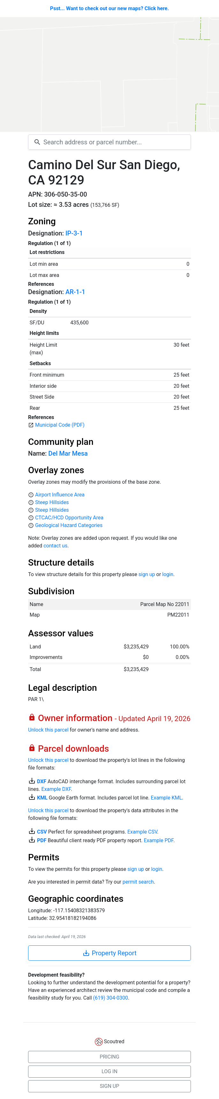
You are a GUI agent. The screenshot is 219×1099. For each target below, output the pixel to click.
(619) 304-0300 (110, 998)
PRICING (109, 1057)
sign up (147, 574)
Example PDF (158, 840)
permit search (138, 882)
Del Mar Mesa (67, 453)
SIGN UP (109, 1086)
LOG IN (109, 1071)
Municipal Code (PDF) (60, 425)
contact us (55, 546)
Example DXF (56, 789)
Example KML (166, 798)
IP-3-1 (74, 233)
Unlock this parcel (48, 730)
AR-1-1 (75, 292)
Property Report (109, 953)
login (167, 574)
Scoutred (114, 1041)
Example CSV (142, 832)
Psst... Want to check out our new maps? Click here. (109, 8)
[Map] (109, 74)
